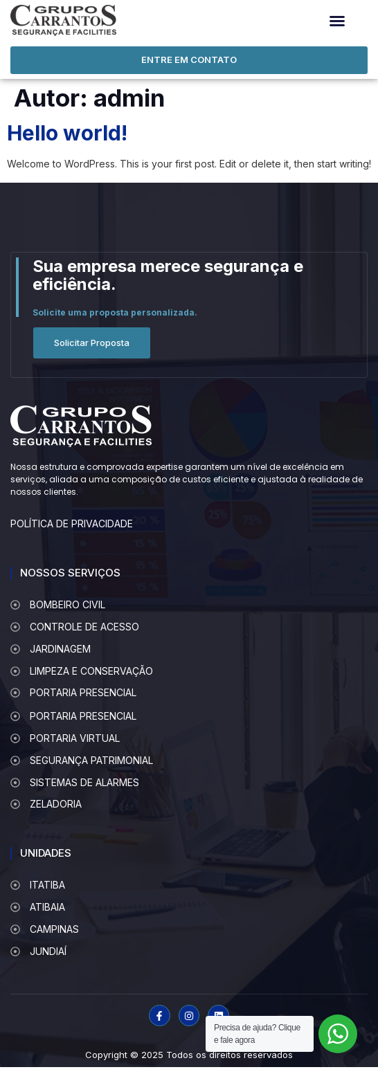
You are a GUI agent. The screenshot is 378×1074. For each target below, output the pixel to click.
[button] (337, 20)
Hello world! (67, 132)
